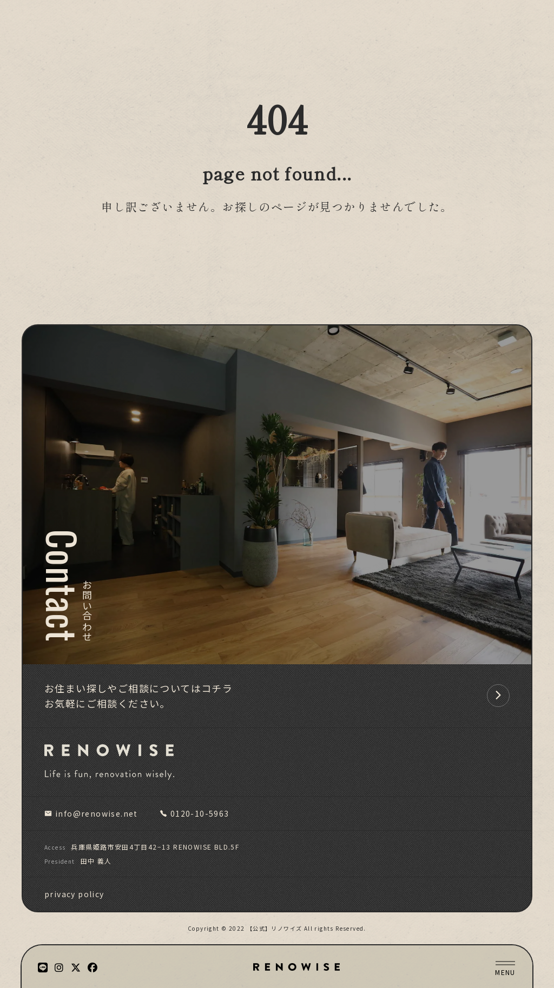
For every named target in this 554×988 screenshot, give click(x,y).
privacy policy (74, 894)
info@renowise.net (91, 813)
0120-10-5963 (194, 813)
